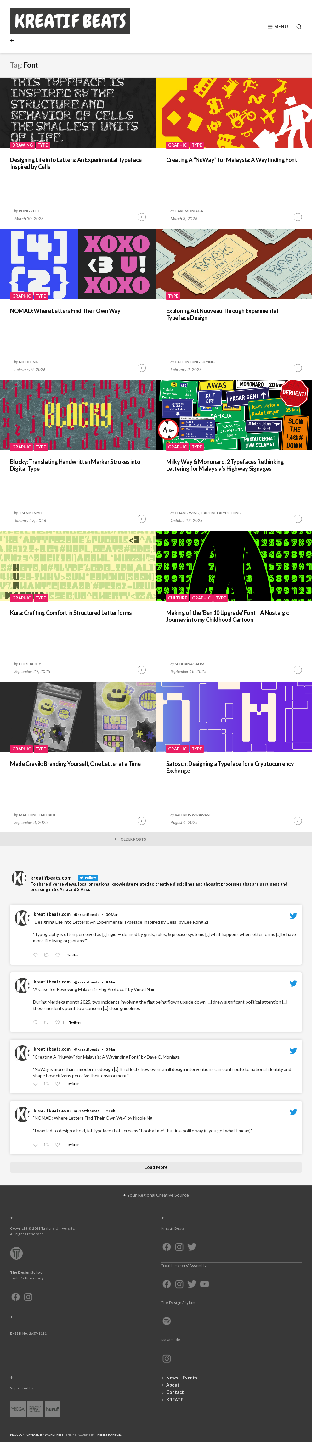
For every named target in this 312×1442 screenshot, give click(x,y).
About (172, 1385)
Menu (277, 27)
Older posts (129, 839)
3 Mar (111, 1049)
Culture (177, 597)
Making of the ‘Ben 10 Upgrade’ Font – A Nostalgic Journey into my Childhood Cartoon (227, 616)
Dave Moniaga (189, 211)
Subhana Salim (189, 663)
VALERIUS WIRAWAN (192, 814)
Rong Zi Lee (29, 211)
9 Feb (110, 1110)
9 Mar (111, 982)
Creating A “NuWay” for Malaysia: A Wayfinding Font (231, 159)
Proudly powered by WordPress (37, 1434)
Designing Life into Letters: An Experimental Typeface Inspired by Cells (76, 163)
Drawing (22, 145)
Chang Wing (187, 512)
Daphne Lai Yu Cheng (221, 512)
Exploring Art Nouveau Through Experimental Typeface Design (222, 314)
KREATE (174, 1399)
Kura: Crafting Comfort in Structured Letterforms (71, 612)
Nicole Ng (28, 361)
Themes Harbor (108, 1434)
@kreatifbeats (86, 914)
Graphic (177, 145)
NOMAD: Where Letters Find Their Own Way (65, 310)
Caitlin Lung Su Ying (195, 361)
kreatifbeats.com (52, 914)
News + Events (181, 1377)
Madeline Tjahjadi (37, 814)
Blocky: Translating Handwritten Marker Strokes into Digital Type (75, 465)
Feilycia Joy (30, 663)
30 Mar (112, 914)
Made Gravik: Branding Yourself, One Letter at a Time (75, 763)
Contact (175, 1392)
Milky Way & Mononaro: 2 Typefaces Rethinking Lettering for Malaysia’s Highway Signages (225, 465)
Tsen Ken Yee (31, 512)
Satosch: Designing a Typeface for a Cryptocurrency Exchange (230, 767)
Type (42, 145)
